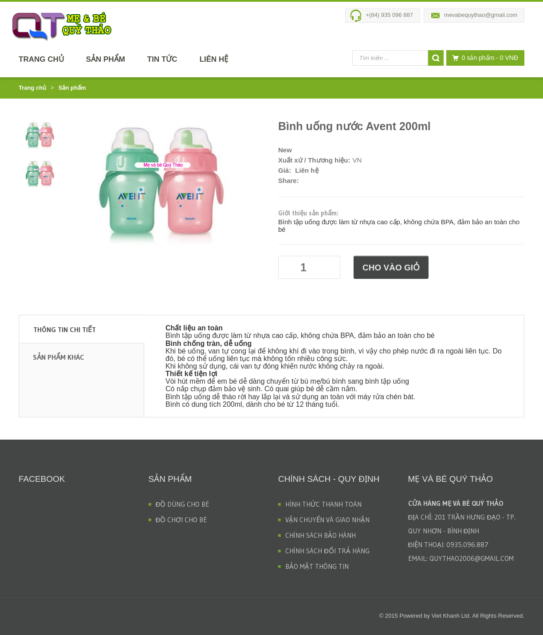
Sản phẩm (105, 59)
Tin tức (162, 59)
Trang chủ (41, 59)
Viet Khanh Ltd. (451, 615)
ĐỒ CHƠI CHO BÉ (182, 520)
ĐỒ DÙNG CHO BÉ (183, 504)
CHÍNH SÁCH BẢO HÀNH (320, 535)
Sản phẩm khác (58, 357)
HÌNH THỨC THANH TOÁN (323, 504)
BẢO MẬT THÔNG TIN (317, 566)
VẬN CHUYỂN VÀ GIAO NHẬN (327, 520)
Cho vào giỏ (391, 267)
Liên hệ (214, 59)
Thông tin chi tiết (64, 329)
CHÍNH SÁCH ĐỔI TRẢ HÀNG (327, 551)
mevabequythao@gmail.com (480, 15)
